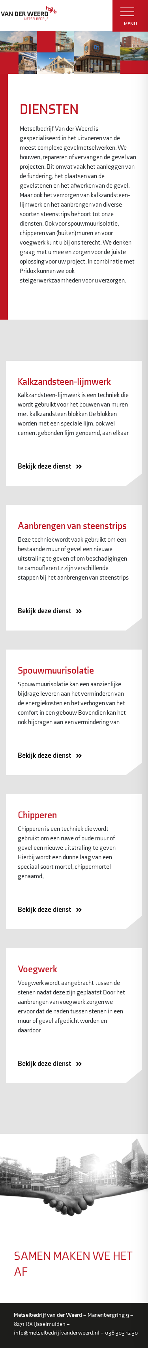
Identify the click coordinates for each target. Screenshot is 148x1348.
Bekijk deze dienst (52, 467)
